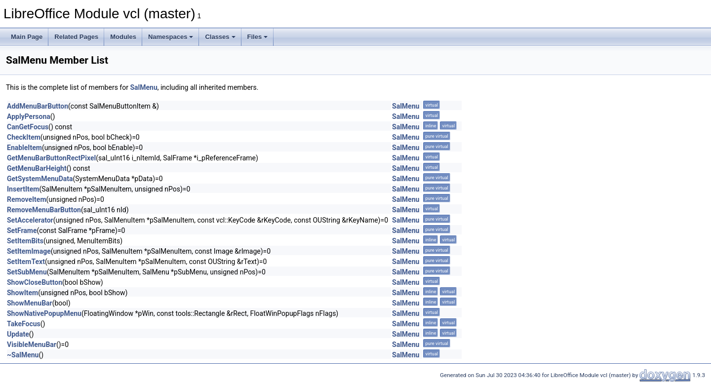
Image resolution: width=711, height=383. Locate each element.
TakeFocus (23, 324)
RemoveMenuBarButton (44, 210)
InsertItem (23, 189)
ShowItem (22, 293)
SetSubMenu (27, 272)
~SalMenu (23, 355)
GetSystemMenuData (40, 179)
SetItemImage (29, 251)
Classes (220, 36)
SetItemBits (25, 241)
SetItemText (26, 262)
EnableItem (24, 148)
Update (18, 334)
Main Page (26, 36)
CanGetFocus (27, 127)
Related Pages (76, 36)
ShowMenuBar (29, 303)
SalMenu (143, 87)
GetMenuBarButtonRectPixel (51, 158)
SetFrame (22, 230)
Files (257, 36)
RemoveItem (26, 199)
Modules (123, 36)
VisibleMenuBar (31, 344)
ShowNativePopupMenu (44, 313)
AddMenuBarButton (37, 106)
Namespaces (171, 36)
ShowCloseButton (34, 282)
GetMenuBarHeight (37, 168)
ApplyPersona (28, 116)
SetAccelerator (30, 220)
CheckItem (23, 137)
